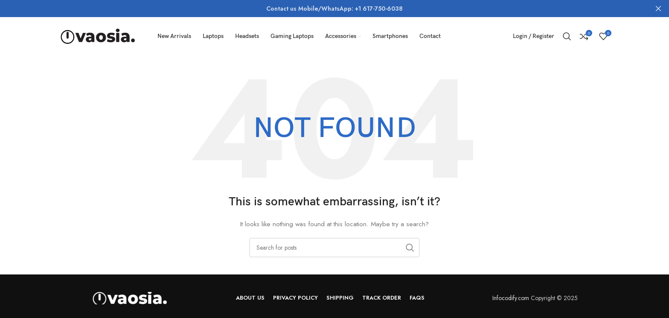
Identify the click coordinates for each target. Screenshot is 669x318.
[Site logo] (97, 35)
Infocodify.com (510, 298)
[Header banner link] (321, 8)
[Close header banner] (658, 8)
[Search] (567, 36)
